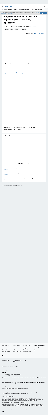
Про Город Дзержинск (16, 345)
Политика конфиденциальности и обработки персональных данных (14, 402)
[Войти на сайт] (45, 6)
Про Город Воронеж (5, 345)
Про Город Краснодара (27, 351)
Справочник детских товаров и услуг (9, 9)
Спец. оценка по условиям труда (8, 396)
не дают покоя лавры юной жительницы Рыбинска (16, 73)
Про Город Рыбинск (16, 349)
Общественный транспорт (22, 26)
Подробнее (35, 400)
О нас (25, 360)
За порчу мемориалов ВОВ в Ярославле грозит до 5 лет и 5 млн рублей (24, 173)
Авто (6, 26)
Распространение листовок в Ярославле (9, 386)
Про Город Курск (16, 346)
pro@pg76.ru (18, 374)
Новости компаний (5, 360)
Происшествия (9, 29)
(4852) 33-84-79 (10, 375)
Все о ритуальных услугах (37, 9)
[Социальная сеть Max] (35, 350)
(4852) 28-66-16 (13, 374)
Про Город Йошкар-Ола (6, 346)
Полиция (33, 26)
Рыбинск (17, 29)
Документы (4, 352)
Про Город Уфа (26, 349)
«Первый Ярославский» (10, 65)
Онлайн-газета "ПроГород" (17, 352)
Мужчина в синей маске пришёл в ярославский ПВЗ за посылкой (24, 168)
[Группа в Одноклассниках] (38, 347)
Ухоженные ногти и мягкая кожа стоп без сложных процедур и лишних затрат (24, 179)
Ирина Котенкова (39, 33)
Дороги (11, 26)
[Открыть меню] (2, 6)
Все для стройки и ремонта (24, 9)
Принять (44, 13)
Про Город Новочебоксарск (7, 349)
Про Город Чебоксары (6, 351)
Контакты (4, 363)
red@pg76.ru (16, 375)
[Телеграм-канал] (41, 347)
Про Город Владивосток (17, 351)
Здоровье (23, 29)
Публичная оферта (5, 355)
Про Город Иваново (26, 345)
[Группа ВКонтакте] (35, 347)
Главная (25, 363)
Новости (14, 363)
